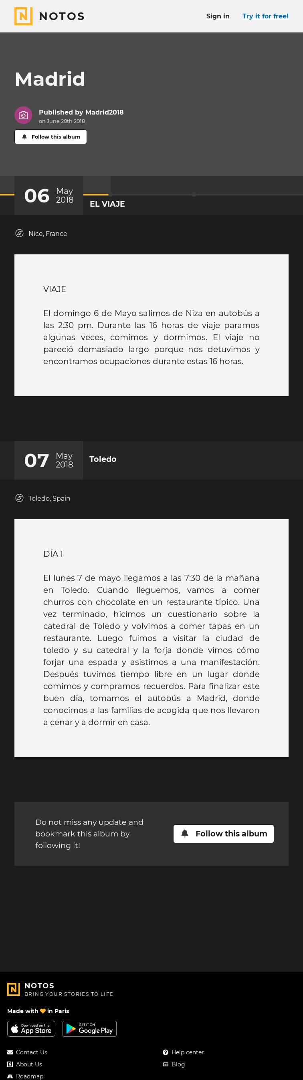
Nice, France (40, 233)
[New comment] (167, 423)
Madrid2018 (104, 112)
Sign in (218, 16)
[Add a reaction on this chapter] (136, 423)
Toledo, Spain (42, 506)
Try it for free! (265, 16)
